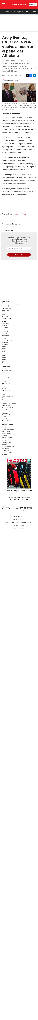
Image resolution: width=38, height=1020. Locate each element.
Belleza (4, 348)
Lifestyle (5, 435)
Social (4, 398)
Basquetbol (6, 431)
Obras (4, 312)
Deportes (5, 372)
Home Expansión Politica (11, 305)
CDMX (4, 329)
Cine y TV (5, 374)
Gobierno (5, 323)
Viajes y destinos (8, 446)
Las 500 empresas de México (19, 490)
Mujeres (5, 316)
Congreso (5, 327)
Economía (5, 307)
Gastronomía (6, 442)
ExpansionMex (24, 499)
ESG (3, 314)
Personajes (6, 448)
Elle (3, 355)
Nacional (17, 214)
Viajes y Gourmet (8, 350)
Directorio (19, 528)
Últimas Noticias (10, 12)
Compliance (18, 519)
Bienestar (5, 450)
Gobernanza (6, 400)
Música (4, 376)
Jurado (4, 454)
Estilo (4, 368)
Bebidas (5, 444)
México (4, 325)
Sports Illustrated (8, 424)
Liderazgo (5, 416)
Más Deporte (6, 433)
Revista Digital (32, 4)
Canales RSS (18, 525)
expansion (28, 499)
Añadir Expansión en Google (12, 80)
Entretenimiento (8, 370)
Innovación (6, 405)
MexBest (5, 441)
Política (27, 12)
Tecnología (6, 310)
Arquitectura (6, 389)
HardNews (26, 214)
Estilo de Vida (7, 452)
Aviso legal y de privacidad (18, 522)
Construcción (7, 383)
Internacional (6, 308)
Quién (4, 338)
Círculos (5, 344)
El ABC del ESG (7, 407)
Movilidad (5, 401)
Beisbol (5, 427)
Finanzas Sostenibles (10, 403)
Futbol (4, 426)
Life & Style (6, 366)
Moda (4, 346)
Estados (5, 331)
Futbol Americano (8, 429)
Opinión (5, 333)
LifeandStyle (6, 318)
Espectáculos (7, 340)
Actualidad (6, 414)
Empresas (20, 12)
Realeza (5, 342)
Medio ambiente (8, 396)
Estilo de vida (7, 363)
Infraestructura (7, 387)
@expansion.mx (18, 499)
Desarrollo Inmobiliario (10, 385)
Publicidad (18, 517)
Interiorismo (6, 391)
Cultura (4, 352)
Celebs (4, 361)
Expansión (5, 301)
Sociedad (5, 335)
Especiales (6, 420)
